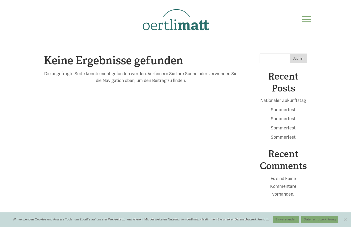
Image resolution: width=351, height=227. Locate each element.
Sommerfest (283, 109)
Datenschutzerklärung (320, 219)
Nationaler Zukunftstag (283, 100)
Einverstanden (285, 219)
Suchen (298, 58)
